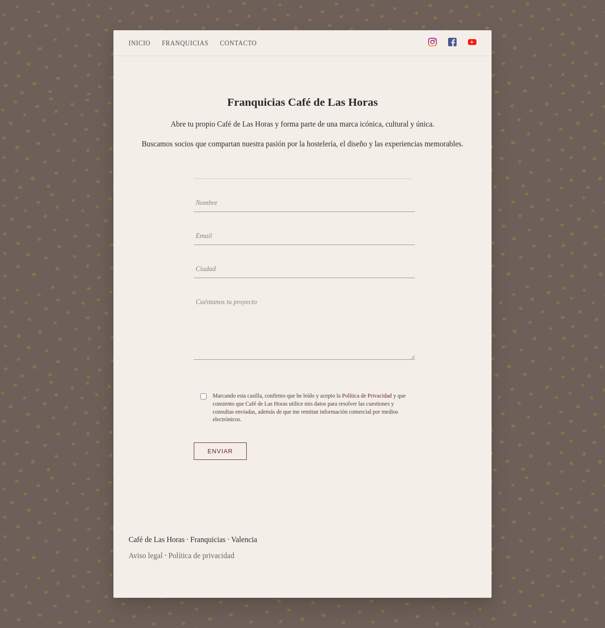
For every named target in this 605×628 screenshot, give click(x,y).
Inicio (139, 43)
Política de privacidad (201, 556)
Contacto (238, 43)
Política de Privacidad (367, 395)
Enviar (220, 451)
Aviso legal (146, 556)
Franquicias (185, 43)
